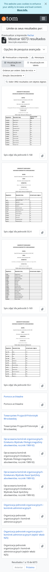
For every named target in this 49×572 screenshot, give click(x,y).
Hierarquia (37, 57)
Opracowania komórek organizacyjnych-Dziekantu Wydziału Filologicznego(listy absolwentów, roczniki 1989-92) (23, 442)
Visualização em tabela (35, 64)
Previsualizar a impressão (15, 57)
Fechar (30, 35)
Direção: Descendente (12, 75)
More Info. (22, 10)
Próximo (30, 567)
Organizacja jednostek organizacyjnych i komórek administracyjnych (23, 506)
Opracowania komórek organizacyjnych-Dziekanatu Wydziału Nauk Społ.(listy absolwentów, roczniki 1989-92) (23, 475)
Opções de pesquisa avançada (22, 49)
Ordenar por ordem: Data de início (18, 70)
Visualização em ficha (12, 64)
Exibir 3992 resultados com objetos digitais (26, 82)
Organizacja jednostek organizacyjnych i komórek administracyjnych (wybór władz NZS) (24, 534)
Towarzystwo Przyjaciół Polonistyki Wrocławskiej (21, 417)
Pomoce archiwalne (13, 396)
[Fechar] (46, 4)
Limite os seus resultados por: (24, 28)
